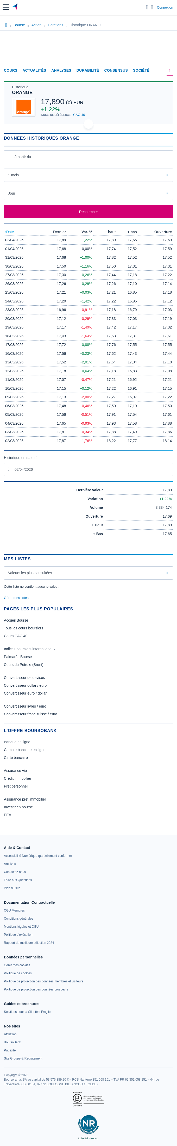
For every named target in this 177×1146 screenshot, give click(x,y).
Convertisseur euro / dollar (25, 693)
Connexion (165, 7)
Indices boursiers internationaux (29, 649)
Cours (10, 70)
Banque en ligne (17, 742)
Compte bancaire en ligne (25, 750)
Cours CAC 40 (15, 636)
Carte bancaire (16, 757)
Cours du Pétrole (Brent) (23, 664)
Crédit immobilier (17, 778)
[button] (6, 7)
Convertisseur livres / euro (25, 706)
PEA (7, 815)
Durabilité (88, 70)
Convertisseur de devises (24, 678)
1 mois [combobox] (13, 175)
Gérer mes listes (16, 598)
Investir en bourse (18, 807)
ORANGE (22, 92)
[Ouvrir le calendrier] (8, 156)
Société (141, 70)
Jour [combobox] (11, 193)
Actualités (34, 70)
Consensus (116, 70)
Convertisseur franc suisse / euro (30, 714)
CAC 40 (79, 115)
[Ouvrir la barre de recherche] (147, 7)
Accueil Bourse (16, 620)
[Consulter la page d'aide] (152, 7)
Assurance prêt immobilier (25, 799)
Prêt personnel (16, 786)
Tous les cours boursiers (23, 628)
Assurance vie (15, 771)
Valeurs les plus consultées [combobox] (30, 573)
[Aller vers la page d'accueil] (15, 7)
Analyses (61, 70)
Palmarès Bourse (18, 657)
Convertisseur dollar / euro (25, 685)
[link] (38, 856)
